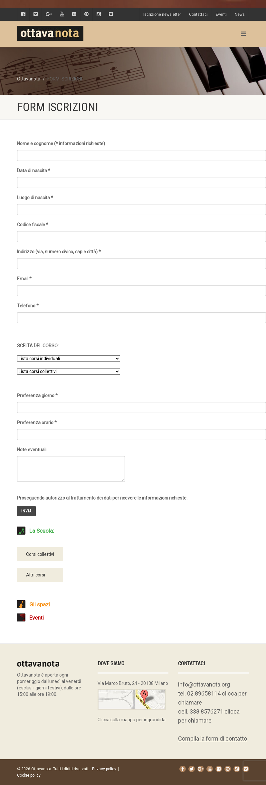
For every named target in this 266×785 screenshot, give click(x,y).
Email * (141, 283)
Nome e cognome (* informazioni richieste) (141, 148)
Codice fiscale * (141, 229)
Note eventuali (71, 458)
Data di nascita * (141, 175)
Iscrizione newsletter (162, 14)
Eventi (221, 14)
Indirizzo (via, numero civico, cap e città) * (141, 256)
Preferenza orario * (141, 427)
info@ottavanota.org (204, 684)
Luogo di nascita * (141, 202)
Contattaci (198, 14)
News (240, 14)
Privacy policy (104, 769)
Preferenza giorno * (141, 400)
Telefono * (141, 310)
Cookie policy (29, 775)
